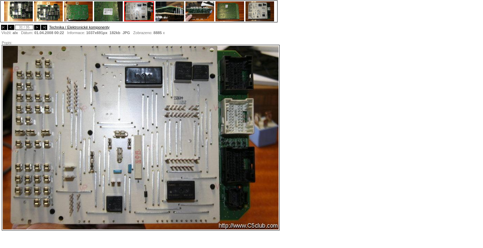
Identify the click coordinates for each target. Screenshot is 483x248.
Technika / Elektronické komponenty (79, 27)
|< (4, 27)
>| (44, 27)
